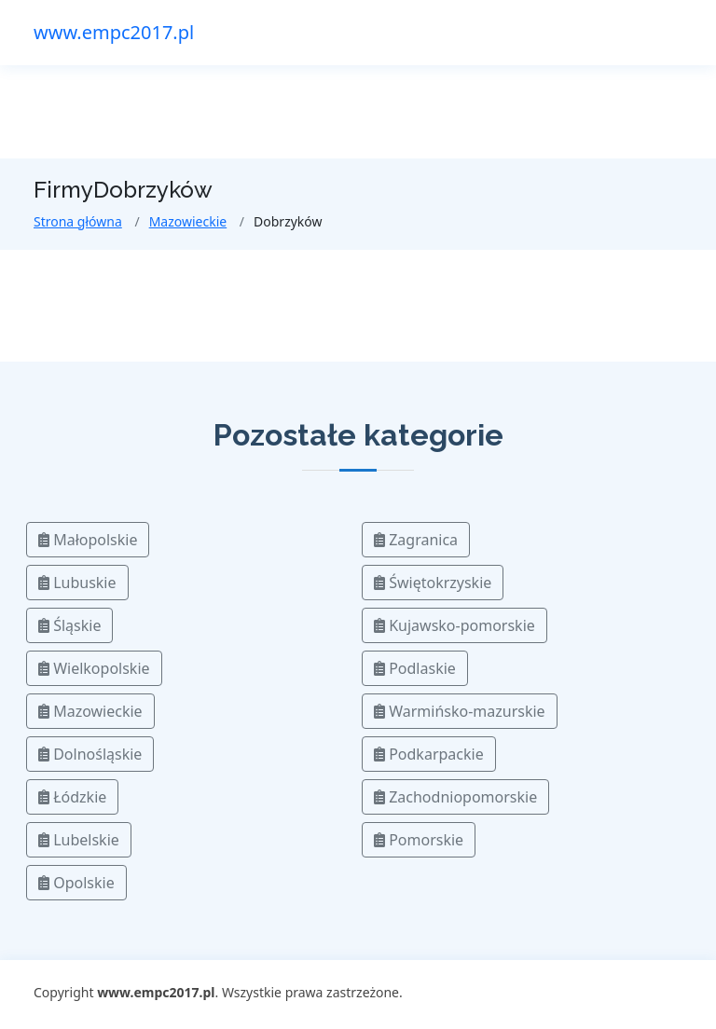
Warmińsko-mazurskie (459, 711)
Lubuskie (77, 582)
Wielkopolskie (94, 668)
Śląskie (69, 625)
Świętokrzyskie (432, 582)
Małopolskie (87, 539)
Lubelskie (78, 840)
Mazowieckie (188, 221)
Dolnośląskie (90, 754)
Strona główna (78, 221)
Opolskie (76, 882)
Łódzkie (72, 797)
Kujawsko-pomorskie (454, 625)
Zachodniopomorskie (455, 797)
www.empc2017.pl (114, 32)
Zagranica (416, 539)
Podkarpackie (429, 754)
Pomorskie (418, 840)
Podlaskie (415, 668)
